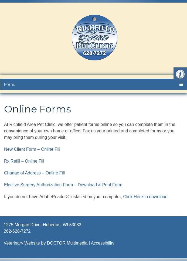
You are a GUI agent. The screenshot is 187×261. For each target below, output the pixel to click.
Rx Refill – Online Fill (24, 161)
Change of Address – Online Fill (34, 173)
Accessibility (102, 243)
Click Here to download (145, 196)
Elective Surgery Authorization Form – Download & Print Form (63, 185)
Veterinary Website (22, 243)
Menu (9, 84)
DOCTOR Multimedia (67, 243)
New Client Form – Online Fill (32, 149)
